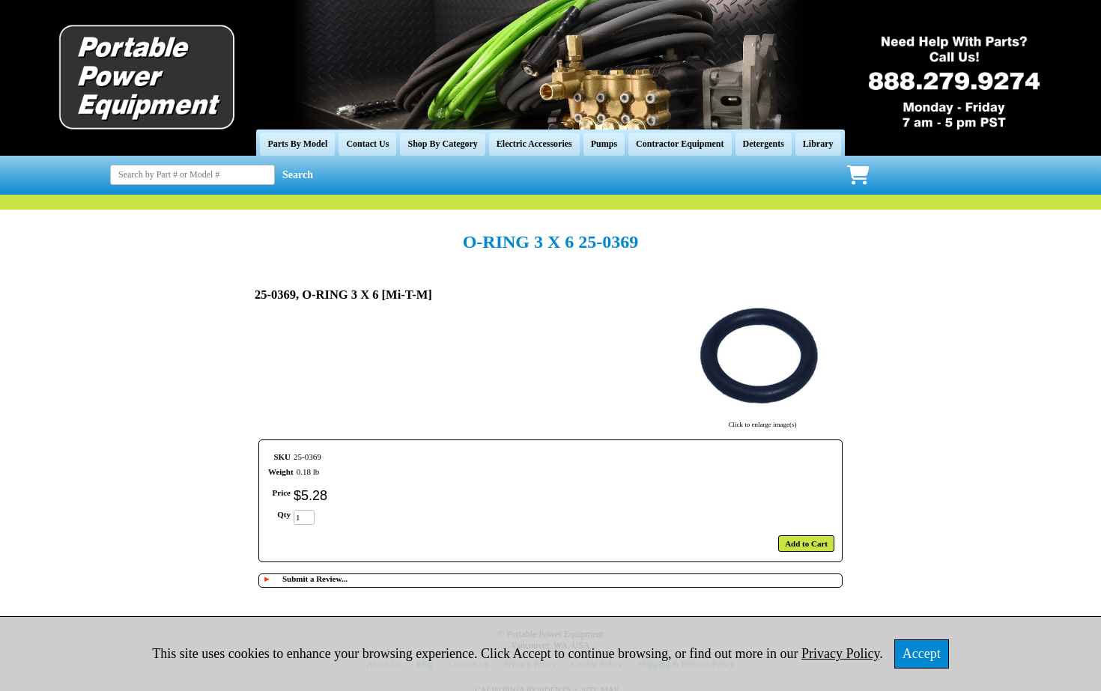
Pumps (604, 143)
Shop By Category (442, 143)
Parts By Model (297, 143)
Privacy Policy (840, 653)
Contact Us (367, 143)
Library (818, 143)
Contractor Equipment (680, 143)
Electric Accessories (534, 143)
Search (297, 174)
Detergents (763, 143)
